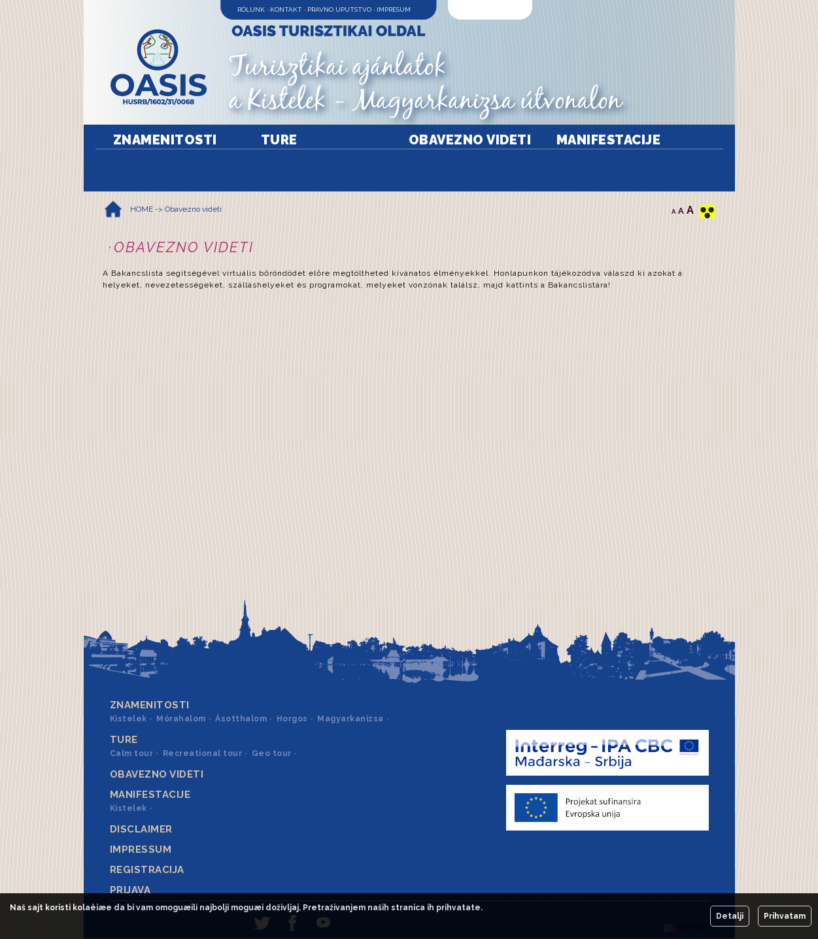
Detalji (729, 916)
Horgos (292, 718)
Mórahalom (181, 718)
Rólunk (251, 9)
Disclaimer (141, 829)
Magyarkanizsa (350, 718)
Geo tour (272, 753)
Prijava (130, 890)
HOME (141, 209)
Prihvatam (785, 916)
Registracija (147, 870)
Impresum (394, 9)
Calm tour (132, 753)
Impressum (141, 849)
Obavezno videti (470, 140)
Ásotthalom (241, 718)
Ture (279, 140)
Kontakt (286, 9)
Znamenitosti (165, 140)
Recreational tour (203, 753)
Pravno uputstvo (339, 9)
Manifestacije (608, 140)
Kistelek (128, 718)
